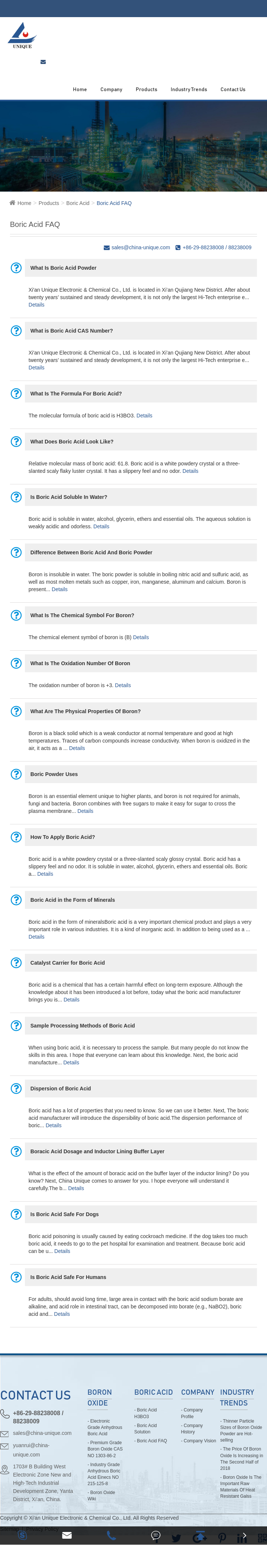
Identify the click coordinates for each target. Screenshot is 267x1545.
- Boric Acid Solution (145, 1429)
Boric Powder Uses (54, 774)
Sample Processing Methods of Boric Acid (82, 1026)
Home (80, 89)
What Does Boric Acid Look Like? (72, 442)
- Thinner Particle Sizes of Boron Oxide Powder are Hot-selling (241, 1431)
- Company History (192, 1429)
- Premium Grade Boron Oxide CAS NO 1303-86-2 (105, 1449)
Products (146, 89)
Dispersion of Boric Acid (60, 1089)
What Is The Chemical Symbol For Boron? (82, 615)
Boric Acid (77, 203)
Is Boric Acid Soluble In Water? (68, 497)
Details (37, 305)
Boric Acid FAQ (114, 203)
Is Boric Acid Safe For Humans (68, 1277)
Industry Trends (189, 89)
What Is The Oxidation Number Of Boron (80, 663)
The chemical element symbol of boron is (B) (80, 637)
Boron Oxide (99, 1398)
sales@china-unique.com (42, 1433)
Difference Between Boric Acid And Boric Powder (91, 552)
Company (111, 89)
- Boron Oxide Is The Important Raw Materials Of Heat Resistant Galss (240, 1487)
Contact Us (233, 89)
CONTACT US (35, 1395)
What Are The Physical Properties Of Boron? (85, 711)
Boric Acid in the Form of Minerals (72, 900)
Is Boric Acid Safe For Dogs (64, 1214)
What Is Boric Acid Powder (63, 268)
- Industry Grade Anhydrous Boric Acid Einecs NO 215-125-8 (103, 1474)
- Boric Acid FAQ (150, 1440)
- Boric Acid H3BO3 (145, 1413)
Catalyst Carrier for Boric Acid (67, 963)
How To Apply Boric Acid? (62, 837)
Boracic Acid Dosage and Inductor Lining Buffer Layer (97, 1151)
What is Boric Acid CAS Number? (71, 331)
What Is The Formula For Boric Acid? (76, 394)
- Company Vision (198, 1440)
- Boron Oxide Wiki (101, 1495)
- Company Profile (192, 1413)
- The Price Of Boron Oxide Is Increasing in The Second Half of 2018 (241, 1458)
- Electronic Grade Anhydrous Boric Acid (104, 1427)
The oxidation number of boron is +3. (71, 685)
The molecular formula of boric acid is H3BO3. (82, 416)
